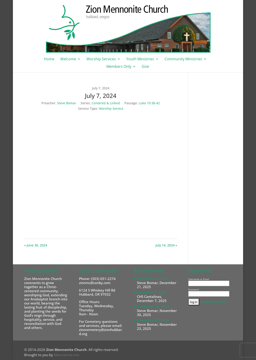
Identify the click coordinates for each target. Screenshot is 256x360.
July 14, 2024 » (166, 245)
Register (221, 301)
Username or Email (198, 279)
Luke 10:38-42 (149, 103)
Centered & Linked (106, 103)
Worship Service (111, 108)
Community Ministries (183, 59)
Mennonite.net (66, 355)
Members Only (118, 67)
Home (49, 59)
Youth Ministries (140, 59)
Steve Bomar (66, 103)
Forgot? (207, 301)
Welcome (68, 59)
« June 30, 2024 (35, 245)
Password (193, 289)
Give (145, 67)
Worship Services (101, 59)
